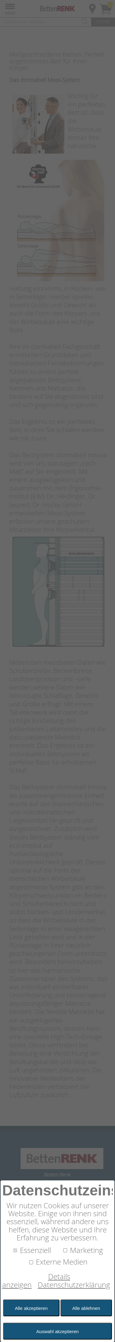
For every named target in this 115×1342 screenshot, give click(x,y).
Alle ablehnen (86, 1308)
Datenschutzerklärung (74, 1285)
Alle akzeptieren (31, 1308)
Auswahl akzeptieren (57, 1331)
